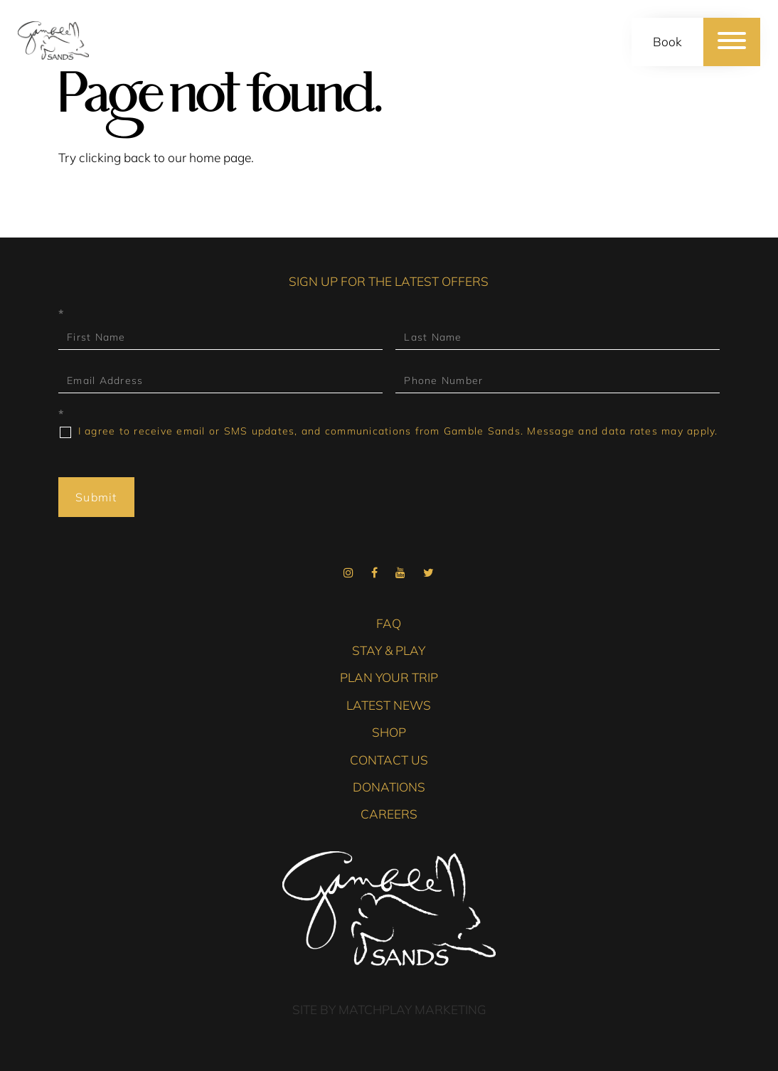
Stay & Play (388, 650)
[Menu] (732, 42)
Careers (389, 813)
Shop (389, 732)
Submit (96, 497)
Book (667, 41)
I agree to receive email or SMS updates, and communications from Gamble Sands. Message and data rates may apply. (389, 431)
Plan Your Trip (389, 677)
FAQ (388, 623)
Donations (389, 786)
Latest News (388, 705)
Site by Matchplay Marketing (389, 1009)
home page (220, 157)
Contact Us (389, 759)
